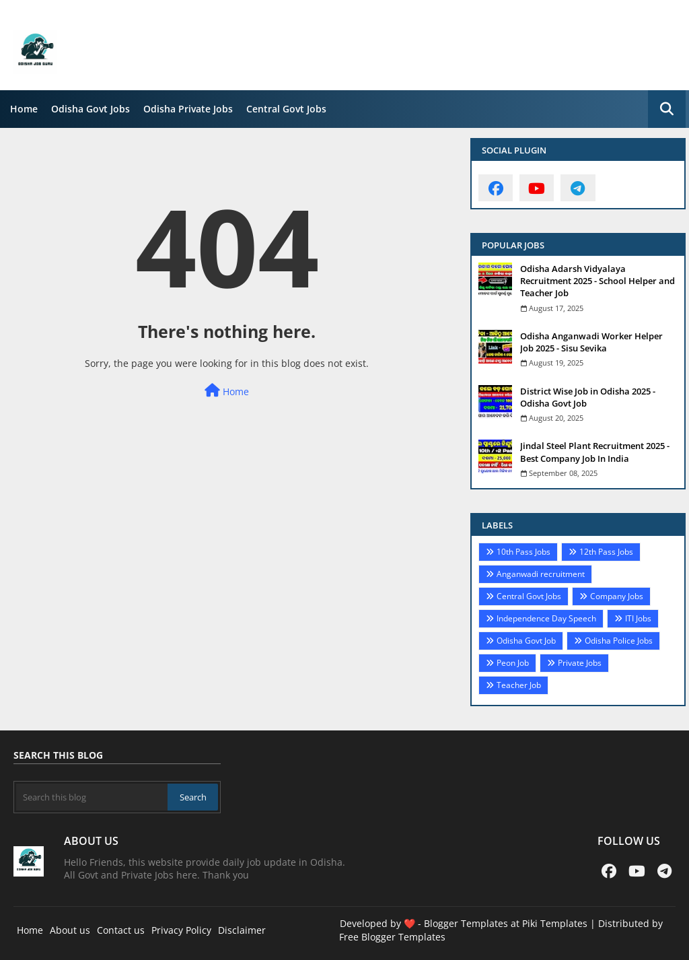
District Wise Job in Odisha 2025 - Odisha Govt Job (587, 397)
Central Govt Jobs (286, 108)
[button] (667, 109)
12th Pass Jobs (606, 551)
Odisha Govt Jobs (90, 108)
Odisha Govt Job (526, 640)
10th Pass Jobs (523, 551)
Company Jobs (616, 596)
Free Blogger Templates (392, 936)
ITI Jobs (638, 618)
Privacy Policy (181, 930)
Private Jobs (580, 662)
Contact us (121, 930)
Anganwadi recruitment (541, 574)
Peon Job (513, 662)
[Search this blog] (92, 797)
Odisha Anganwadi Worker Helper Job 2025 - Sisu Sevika (591, 342)
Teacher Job (519, 685)
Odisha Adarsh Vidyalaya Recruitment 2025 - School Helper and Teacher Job (597, 281)
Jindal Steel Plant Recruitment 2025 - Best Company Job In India (594, 452)
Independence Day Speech (546, 618)
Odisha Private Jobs (188, 108)
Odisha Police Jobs (619, 640)
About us (70, 930)
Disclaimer (242, 930)
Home (24, 108)
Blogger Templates (466, 923)
